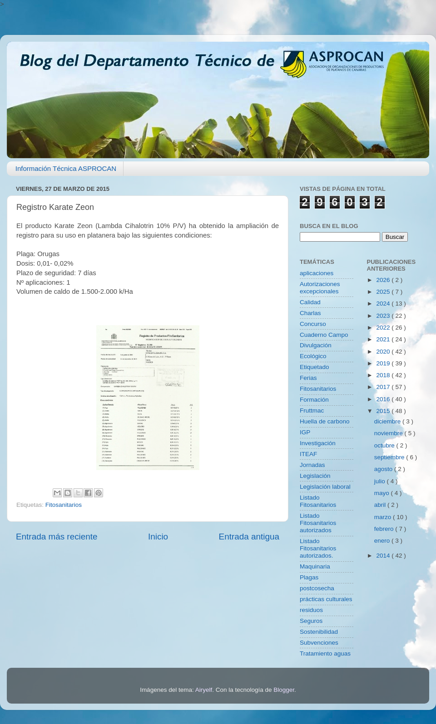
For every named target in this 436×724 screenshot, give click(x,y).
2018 (383, 375)
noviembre (389, 433)
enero (382, 540)
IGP (305, 432)
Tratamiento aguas (325, 653)
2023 (383, 315)
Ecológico (313, 356)
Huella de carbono (325, 421)
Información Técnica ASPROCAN (65, 168)
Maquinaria (315, 566)
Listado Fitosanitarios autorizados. (318, 548)
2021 (383, 339)
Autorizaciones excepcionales (320, 288)
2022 (383, 327)
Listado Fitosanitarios (318, 501)
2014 (383, 555)
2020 (383, 351)
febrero (385, 528)
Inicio (158, 536)
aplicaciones (316, 273)
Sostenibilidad (319, 631)
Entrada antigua (249, 536)
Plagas (309, 577)
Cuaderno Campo (324, 334)
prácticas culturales (326, 599)
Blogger (283, 689)
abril (380, 504)
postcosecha (317, 588)
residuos (311, 610)
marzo (383, 517)
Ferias (308, 377)
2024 (383, 303)
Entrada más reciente (57, 536)
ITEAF (308, 454)
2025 (383, 291)
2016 (383, 399)
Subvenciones (319, 642)
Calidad (310, 302)
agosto (384, 469)
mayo (382, 493)
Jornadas (312, 465)
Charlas (310, 313)
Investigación (318, 443)
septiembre (390, 457)
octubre (385, 445)
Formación (314, 399)
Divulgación (316, 345)
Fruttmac (312, 410)
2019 (383, 363)
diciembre (388, 421)
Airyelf (204, 689)
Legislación (315, 475)
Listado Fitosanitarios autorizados (318, 523)
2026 (383, 280)
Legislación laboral (325, 486)
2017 (383, 387)
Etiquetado (314, 367)
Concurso (313, 324)
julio (380, 481)
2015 (383, 411)
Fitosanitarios (63, 504)
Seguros (311, 620)
